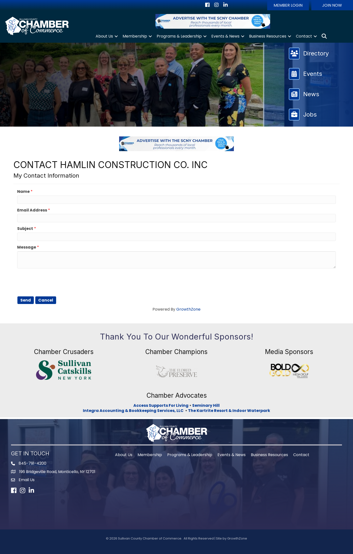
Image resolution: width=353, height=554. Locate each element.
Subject (25, 228)
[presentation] (54, 281)
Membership (135, 36)
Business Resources (267, 36)
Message (26, 247)
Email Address (32, 210)
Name (23, 191)
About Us (104, 36)
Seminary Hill (206, 405)
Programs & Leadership (179, 36)
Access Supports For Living (161, 405)
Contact (304, 36)
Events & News (225, 36)
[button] (288, 5)
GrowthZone (188, 309)
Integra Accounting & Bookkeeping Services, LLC (134, 410)
